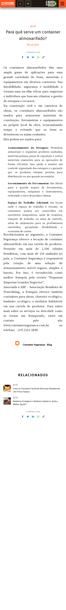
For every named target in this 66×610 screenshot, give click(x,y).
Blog (33, 26)
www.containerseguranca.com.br (26, 325)
